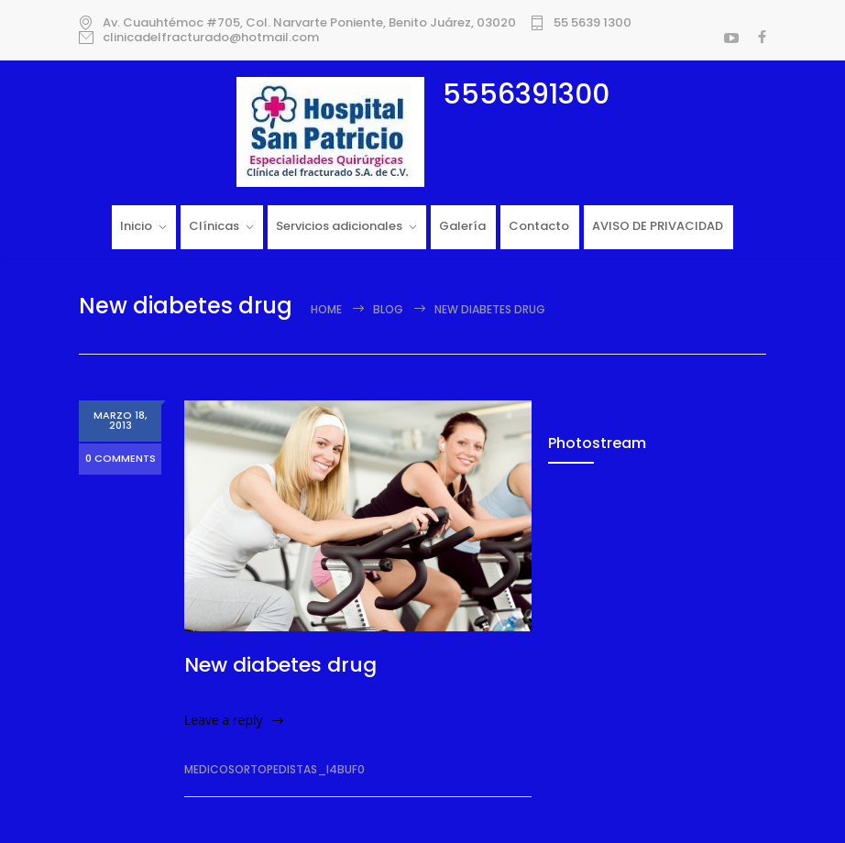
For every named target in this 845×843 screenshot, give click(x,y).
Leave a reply (223, 719)
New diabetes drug (280, 665)
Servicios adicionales (339, 226)
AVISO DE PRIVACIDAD (657, 226)
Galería (462, 226)
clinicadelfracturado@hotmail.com (211, 37)
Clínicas (214, 226)
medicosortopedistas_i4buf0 (274, 769)
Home (326, 309)
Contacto (539, 226)
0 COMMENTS (120, 459)
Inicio (136, 226)
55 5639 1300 (592, 23)
